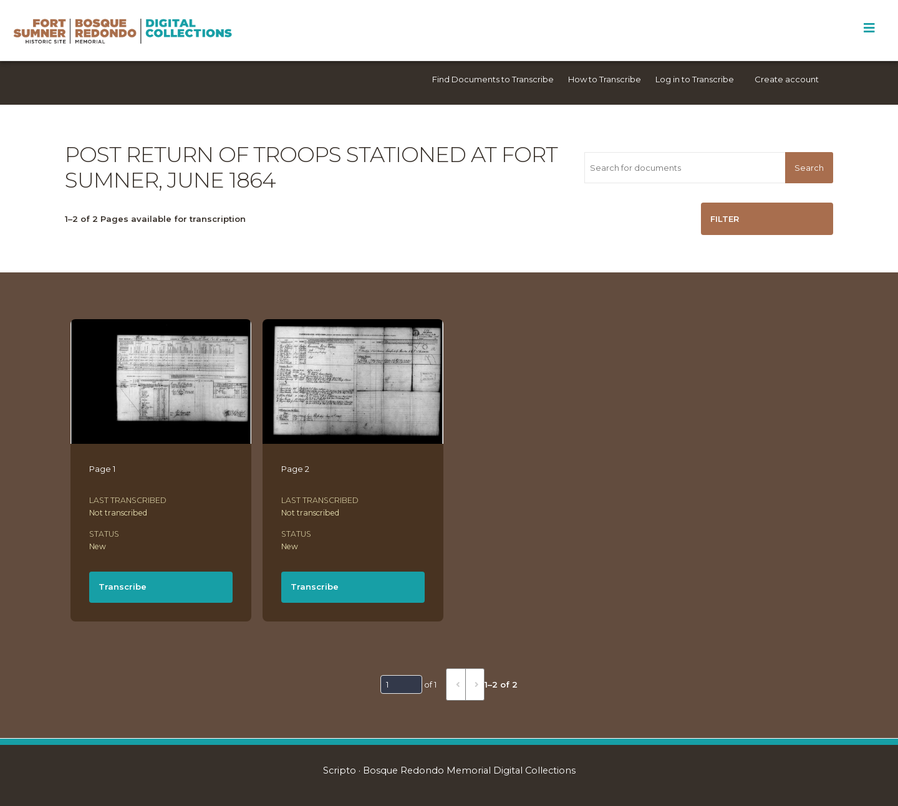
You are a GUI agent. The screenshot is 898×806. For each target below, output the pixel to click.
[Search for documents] (684, 167)
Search (809, 168)
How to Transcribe (604, 79)
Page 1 (102, 469)
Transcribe (123, 587)
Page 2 (295, 469)
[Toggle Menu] (869, 28)
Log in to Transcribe (694, 79)
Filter (724, 219)
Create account (787, 79)
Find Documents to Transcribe (493, 79)
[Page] (401, 684)
